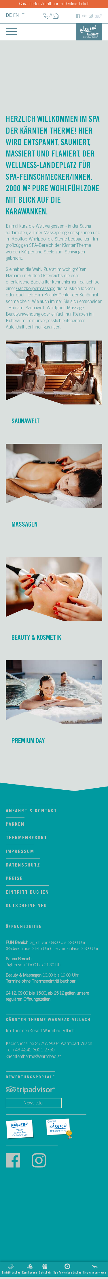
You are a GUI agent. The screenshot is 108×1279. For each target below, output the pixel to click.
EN (16, 15)
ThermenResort (26, 838)
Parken (15, 824)
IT (22, 15)
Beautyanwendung (23, 314)
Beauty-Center (57, 295)
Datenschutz (23, 865)
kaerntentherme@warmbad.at (33, 1056)
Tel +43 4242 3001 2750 (30, 1050)
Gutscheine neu (26, 905)
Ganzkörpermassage (35, 288)
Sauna (85, 226)
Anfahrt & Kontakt (31, 811)
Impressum (20, 851)
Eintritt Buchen (27, 892)
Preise (14, 878)
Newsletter (33, 1103)
